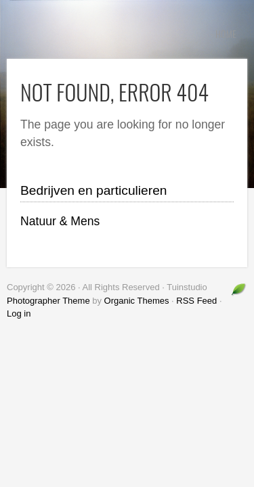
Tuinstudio (108, 34)
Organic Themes (136, 301)
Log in (18, 313)
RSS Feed (196, 301)
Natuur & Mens (60, 221)
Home (225, 33)
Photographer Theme (48, 301)
